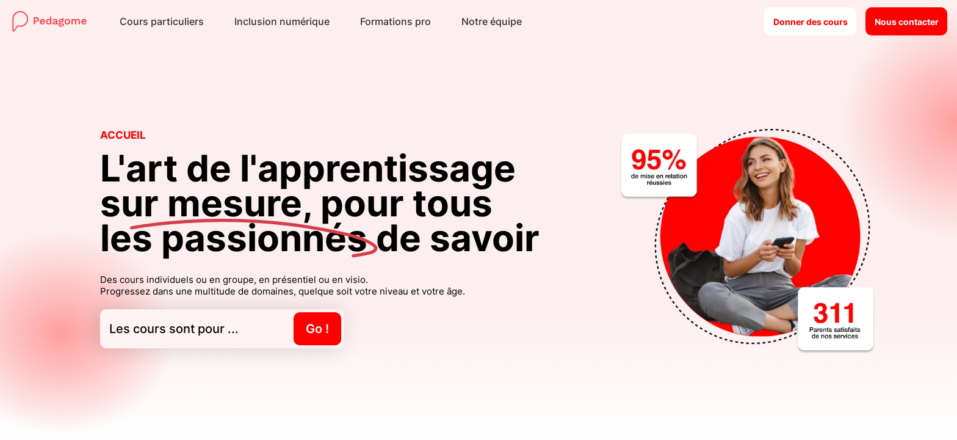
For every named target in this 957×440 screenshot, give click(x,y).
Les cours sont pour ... (225, 328)
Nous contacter (907, 21)
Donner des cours (810, 21)
